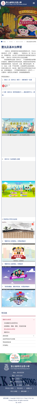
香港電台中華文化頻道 (10, 219)
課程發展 (5, 336)
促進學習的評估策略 (9, 339)
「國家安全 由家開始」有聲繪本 (13, 264)
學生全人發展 (9, 388)
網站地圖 (23, 391)
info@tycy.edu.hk (19, 381)
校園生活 (29, 388)
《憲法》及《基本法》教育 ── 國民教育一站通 (17, 80)
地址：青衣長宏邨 (18, 372)
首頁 (4, 41)
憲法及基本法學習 (9, 329)
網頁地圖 (5, 398)
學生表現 (20, 388)
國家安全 (7, 332)
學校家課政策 (7, 342)
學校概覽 (10, 385)
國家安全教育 (19, 41)
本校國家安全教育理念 (11, 323)
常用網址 (5, 345)
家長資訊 (19, 385)
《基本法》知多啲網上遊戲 (11, 159)
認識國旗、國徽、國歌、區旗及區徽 (15, 326)
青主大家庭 (14, 391)
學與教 (11, 41)
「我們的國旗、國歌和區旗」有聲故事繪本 (16, 286)
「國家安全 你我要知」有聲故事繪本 (14, 241)
